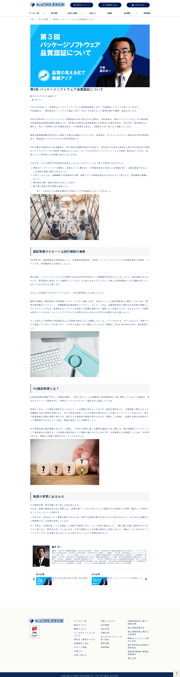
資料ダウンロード (82, 5)
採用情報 (147, 13)
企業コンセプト (108, 621)
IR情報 (109, 13)
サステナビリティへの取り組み (111, 638)
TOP (32, 19)
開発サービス (80, 629)
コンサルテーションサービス (84, 634)
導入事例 (54, 13)
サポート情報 (80, 647)
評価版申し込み (111, 5)
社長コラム (38, 100)
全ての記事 (43, 19)
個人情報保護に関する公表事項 (138, 633)
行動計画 (105, 633)
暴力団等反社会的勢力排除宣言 (138, 646)
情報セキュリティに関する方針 (138, 639)
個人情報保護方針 (136, 628)
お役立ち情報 (72, 13)
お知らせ (92, 13)
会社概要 (127, 13)
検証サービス (80, 625)
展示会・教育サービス (84, 639)
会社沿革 (105, 629)
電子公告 (132, 658)
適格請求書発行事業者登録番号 (138, 653)
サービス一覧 (34, 13)
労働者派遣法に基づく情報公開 (138, 622)
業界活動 (105, 643)
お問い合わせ (139, 5)
